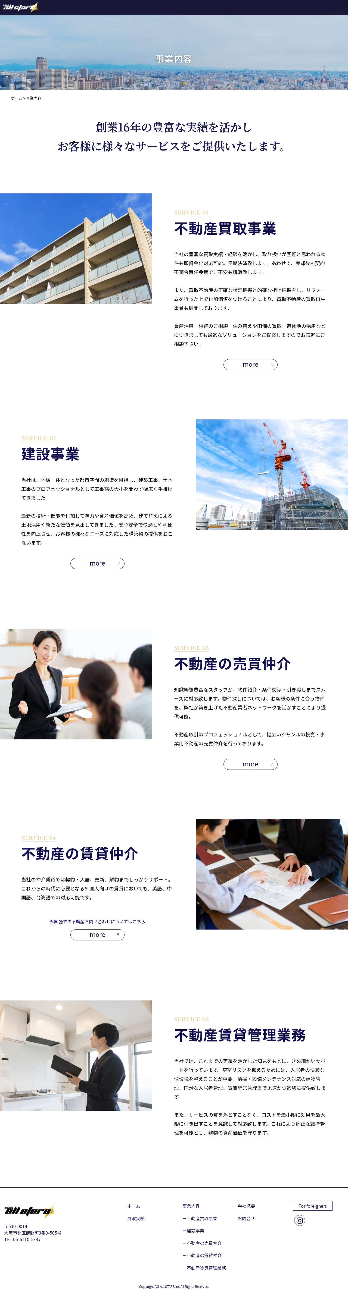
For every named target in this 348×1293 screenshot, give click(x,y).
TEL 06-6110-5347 (22, 1239)
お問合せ (246, 1218)
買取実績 (136, 1218)
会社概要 (246, 1206)
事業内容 (191, 1206)
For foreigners (313, 1206)
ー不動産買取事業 (199, 1218)
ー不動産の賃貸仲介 (202, 1255)
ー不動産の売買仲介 (202, 1243)
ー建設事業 (193, 1230)
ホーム (133, 1206)
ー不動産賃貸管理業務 (204, 1267)
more (250, 364)
